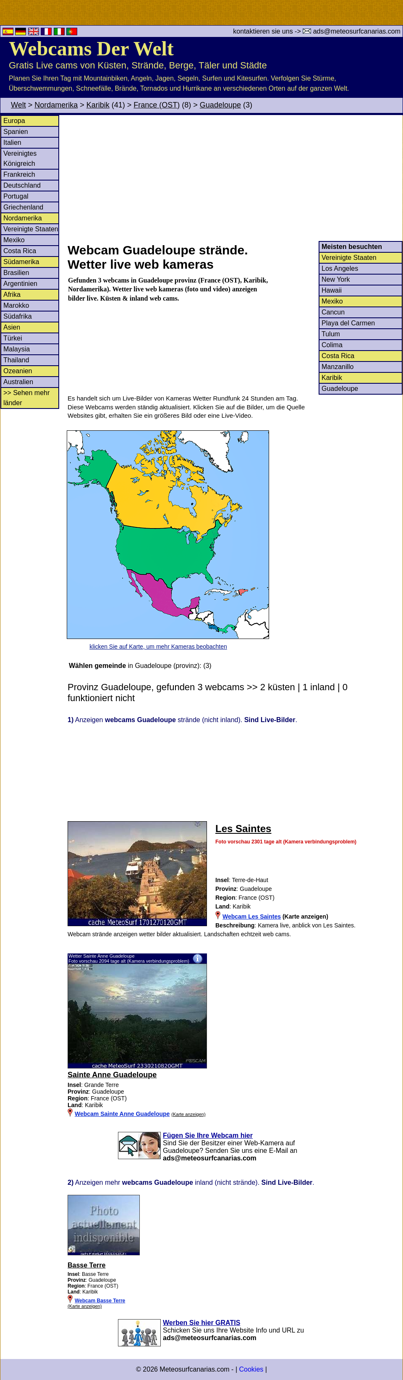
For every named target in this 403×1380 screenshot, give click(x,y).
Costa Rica (19, 250)
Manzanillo (337, 366)
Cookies (251, 1369)
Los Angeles (340, 268)
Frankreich (19, 174)
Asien (11, 327)
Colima (332, 344)
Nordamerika (56, 105)
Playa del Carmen (348, 323)
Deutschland (22, 185)
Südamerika (21, 261)
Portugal (16, 196)
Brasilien (16, 272)
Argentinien (20, 283)
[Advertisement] (235, 178)
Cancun (333, 312)
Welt (18, 105)
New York (336, 279)
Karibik (98, 105)
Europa (14, 120)
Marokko (16, 305)
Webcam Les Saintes (251, 916)
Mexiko (14, 240)
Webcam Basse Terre (100, 1301)
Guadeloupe (220, 105)
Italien (12, 142)
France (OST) (156, 105)
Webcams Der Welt (91, 48)
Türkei (12, 338)
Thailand (16, 360)
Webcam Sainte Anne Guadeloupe (122, 1113)
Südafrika (17, 316)
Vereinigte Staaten (30, 229)
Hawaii (332, 290)
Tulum (331, 334)
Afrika (12, 294)
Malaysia (16, 349)
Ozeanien (17, 370)
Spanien (15, 131)
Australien (18, 381)
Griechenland (23, 207)
